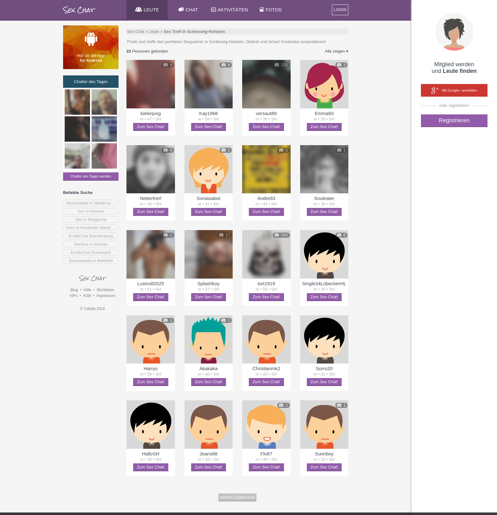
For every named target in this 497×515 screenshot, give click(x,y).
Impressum (105, 295)
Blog (74, 290)
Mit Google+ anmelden (454, 90)
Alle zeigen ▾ (336, 51)
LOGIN (340, 9)
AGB (87, 295)
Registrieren (454, 120)
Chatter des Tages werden (90, 176)
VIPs (73, 295)
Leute (154, 31)
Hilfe (87, 290)
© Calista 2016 (92, 308)
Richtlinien (105, 290)
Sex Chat (135, 31)
